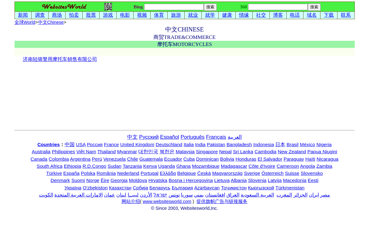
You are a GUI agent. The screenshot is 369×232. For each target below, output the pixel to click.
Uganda (166, 166)
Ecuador (173, 159)
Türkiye (54, 173)
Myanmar (127, 151)
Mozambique (206, 166)
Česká (204, 173)
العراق (232, 194)
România (106, 173)
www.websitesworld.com (167, 201)
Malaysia (185, 151)
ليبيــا (133, 194)
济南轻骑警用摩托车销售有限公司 (60, 59)
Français (216, 137)
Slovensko (312, 173)
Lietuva (222, 180)
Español (169, 137)
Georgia (118, 180)
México (307, 144)
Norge (92, 180)
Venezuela (114, 159)
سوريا (187, 194)
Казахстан (120, 187)
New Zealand (292, 151)
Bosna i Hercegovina (191, 180)
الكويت (46, 194)
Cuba (189, 159)
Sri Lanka (243, 151)
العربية (235, 137)
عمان (109, 194)
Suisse (292, 173)
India (200, 144)
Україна (73, 187)
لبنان (121, 194)
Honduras (246, 159)
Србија (140, 187)
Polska (88, 173)
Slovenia (257, 180)
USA (81, 144)
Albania (239, 180)
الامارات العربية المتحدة (78, 194)
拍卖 (74, 15)
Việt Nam (86, 151)
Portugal (150, 173)
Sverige (252, 173)
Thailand (106, 151)
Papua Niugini (322, 151)
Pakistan (216, 144)
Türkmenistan (290, 187)
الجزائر (300, 194)
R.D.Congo (94, 166)
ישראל (160, 194)
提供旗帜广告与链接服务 (221, 201)
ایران (314, 194)
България (182, 187)
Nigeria (324, 144)
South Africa (50, 166)
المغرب (284, 194)
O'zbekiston (95, 187)
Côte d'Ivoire (261, 166)
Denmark (60, 180)
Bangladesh (239, 144)
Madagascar (234, 166)
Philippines (63, 151)
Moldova (138, 180)
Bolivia (227, 159)
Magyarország (227, 173)
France (111, 144)
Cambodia (266, 151)
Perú (97, 159)
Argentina (80, 159)
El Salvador (270, 159)
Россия (95, 144)
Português (193, 137)
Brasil (293, 144)
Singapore (207, 151)
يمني (199, 194)
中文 (51, 22)
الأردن (146, 194)
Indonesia (263, 144)
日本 (280, 144)
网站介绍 (131, 201)
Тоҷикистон (234, 187)
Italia (189, 144)
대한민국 (148, 151)
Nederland (128, 173)
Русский (149, 137)
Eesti (313, 180)
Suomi (78, 180)
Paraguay (294, 159)
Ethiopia (72, 166)
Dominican (207, 159)
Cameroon (288, 166)
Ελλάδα (168, 173)
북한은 (167, 151)
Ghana (183, 166)
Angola (307, 166)
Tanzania (132, 166)
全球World (25, 22)
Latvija (275, 180)
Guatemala (151, 159)
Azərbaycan (207, 187)
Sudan (115, 166)
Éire (105, 180)
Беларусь (159, 187)
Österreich (272, 173)
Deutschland (169, 144)
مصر (325, 194)
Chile (132, 159)
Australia (41, 151)
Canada (39, 159)
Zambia (324, 166)
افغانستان (215, 194)
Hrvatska (157, 180)
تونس (174, 194)
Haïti (310, 159)
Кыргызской (261, 187)
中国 (70, 144)
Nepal (225, 151)
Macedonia (295, 180)
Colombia (59, 159)
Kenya (150, 166)
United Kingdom (137, 144)
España (71, 173)
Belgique (186, 173)
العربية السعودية (257, 194)
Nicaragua (328, 159)
